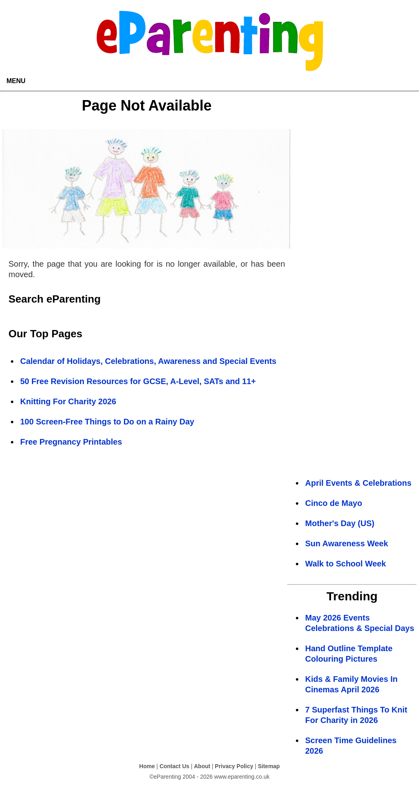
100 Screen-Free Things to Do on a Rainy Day (107, 421)
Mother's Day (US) (339, 523)
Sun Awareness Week (346, 543)
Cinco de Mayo (333, 503)
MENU (15, 80)
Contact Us (174, 766)
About (202, 766)
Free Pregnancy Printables (71, 441)
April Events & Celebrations (358, 482)
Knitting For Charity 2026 (68, 401)
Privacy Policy (234, 766)
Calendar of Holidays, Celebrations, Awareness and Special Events (148, 361)
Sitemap (269, 766)
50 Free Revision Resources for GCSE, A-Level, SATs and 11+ (138, 381)
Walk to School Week (345, 563)
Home (147, 766)
